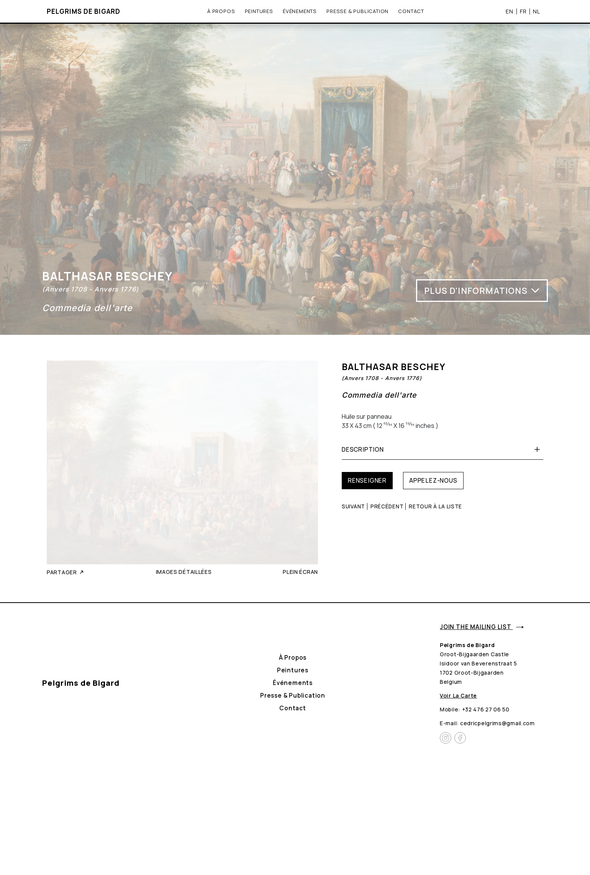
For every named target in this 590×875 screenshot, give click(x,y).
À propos (221, 11)
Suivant (353, 506)
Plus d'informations (482, 291)
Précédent (386, 506)
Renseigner (367, 480)
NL (536, 11)
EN (509, 11)
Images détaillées (184, 571)
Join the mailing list (482, 627)
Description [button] (442, 449)
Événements (300, 11)
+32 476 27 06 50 (486, 709)
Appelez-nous (433, 480)
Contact (411, 11)
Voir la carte (458, 695)
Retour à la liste (435, 506)
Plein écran (300, 571)
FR (523, 11)
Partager (66, 572)
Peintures (259, 11)
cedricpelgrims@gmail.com (497, 723)
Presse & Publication (357, 11)
